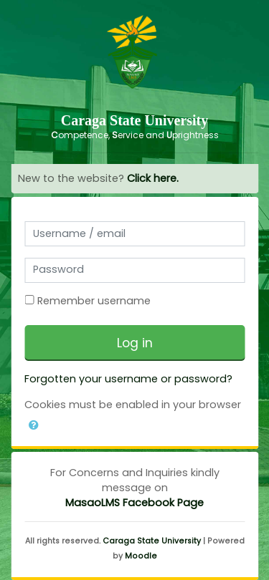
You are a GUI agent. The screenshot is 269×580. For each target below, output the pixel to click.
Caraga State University (152, 541)
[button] (33, 422)
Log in (135, 343)
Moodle (141, 556)
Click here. (153, 178)
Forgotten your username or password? (128, 379)
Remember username (94, 301)
